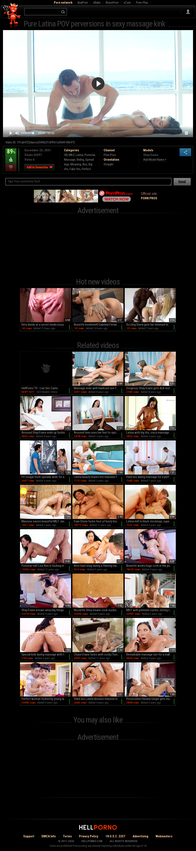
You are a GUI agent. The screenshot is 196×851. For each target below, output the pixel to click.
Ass (84, 164)
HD (65, 155)
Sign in (188, 12)
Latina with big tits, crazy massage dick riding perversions (151, 432)
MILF (71, 155)
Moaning (75, 164)
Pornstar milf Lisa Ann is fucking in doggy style (46, 566)
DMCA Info (48, 836)
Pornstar (89, 155)
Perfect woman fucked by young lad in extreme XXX (46, 699)
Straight (108, 164)
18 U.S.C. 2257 (115, 836)
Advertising (140, 836)
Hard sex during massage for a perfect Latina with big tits (151, 477)
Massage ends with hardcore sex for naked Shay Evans (98, 388)
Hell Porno (12, 16)
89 (10, 154)
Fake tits (75, 169)
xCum (127, 2)
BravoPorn (112, 2)
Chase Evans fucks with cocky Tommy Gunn (98, 654)
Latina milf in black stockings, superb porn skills (151, 521)
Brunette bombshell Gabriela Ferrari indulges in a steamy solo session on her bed (98, 324)
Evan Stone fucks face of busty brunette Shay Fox (98, 521)
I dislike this (10, 167)
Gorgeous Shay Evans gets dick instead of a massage (151, 388)
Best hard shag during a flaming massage (98, 566)
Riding (80, 160)
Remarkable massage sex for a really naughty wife (151, 654)
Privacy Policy (88, 836)
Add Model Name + (154, 160)
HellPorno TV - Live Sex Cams (39, 388)
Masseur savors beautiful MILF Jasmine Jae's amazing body (46, 521)
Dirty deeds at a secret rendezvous (42, 324)
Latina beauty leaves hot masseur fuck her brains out (98, 477)
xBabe (97, 2)
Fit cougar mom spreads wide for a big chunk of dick (46, 477)
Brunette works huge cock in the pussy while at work (151, 566)
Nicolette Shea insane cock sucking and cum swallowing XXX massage (98, 610)
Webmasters (164, 836)
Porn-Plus (142, 2)
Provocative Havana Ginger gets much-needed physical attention (151, 699)
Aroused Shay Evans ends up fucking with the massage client (46, 432)
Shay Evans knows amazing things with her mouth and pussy (46, 610)
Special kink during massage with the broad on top (46, 654)
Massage (69, 160)
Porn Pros (110, 155)
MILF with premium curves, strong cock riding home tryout (151, 610)
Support (28, 836)
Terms (67, 836)
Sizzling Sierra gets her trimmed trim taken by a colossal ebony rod (151, 324)
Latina (79, 155)
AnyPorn (82, 2)
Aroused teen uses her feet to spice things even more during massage (98, 432)
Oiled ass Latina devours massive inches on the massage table (98, 699)
